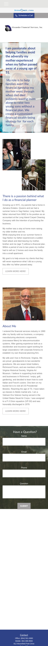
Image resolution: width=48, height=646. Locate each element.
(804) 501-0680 (27, 638)
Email (23, 452)
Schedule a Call (24, 15)
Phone (24, 468)
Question (24, 483)
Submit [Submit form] (24, 506)
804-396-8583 (27, 641)
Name (24, 436)
